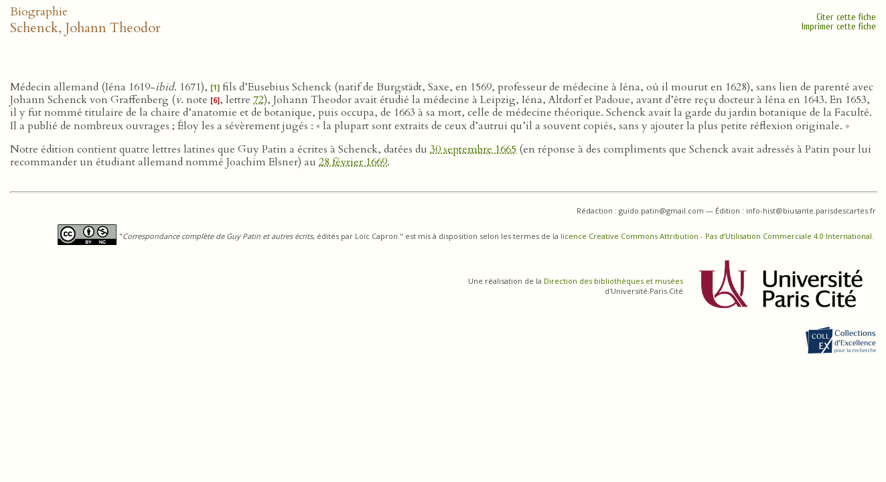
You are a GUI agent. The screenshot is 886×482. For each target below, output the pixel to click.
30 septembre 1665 (473, 149)
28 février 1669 (353, 162)
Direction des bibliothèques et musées (613, 281)
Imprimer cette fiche (839, 26)
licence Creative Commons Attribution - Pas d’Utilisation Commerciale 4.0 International (716, 236)
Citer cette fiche (846, 17)
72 (258, 99)
